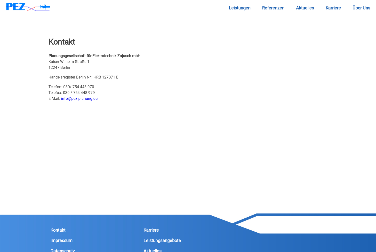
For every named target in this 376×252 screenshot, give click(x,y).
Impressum (61, 240)
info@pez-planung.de (79, 98)
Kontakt (57, 230)
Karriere (151, 230)
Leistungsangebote (162, 240)
